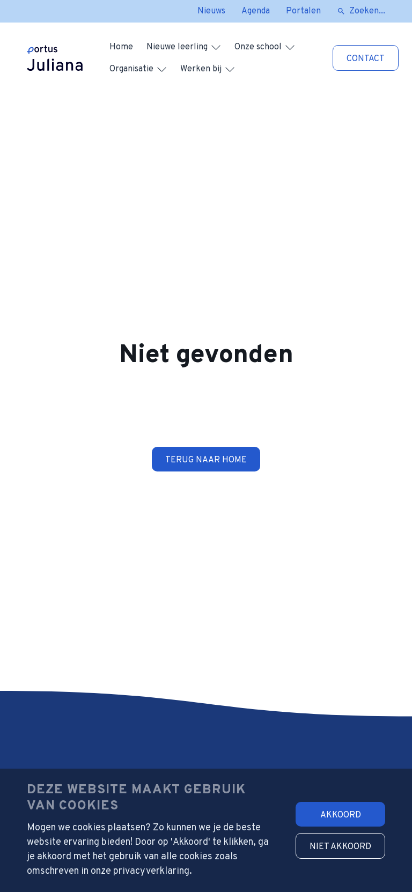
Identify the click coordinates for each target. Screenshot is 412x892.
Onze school (258, 47)
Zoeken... (367, 11)
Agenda (255, 11)
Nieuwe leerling (177, 47)
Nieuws (211, 11)
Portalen (303, 11)
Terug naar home (206, 460)
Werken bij (201, 69)
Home (121, 47)
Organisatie (131, 69)
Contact (366, 59)
